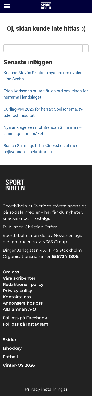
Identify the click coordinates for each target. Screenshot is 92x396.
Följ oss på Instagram (25, 324)
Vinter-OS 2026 (19, 365)
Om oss (11, 272)
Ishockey (12, 348)
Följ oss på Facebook (25, 317)
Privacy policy (17, 290)
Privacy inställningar (46, 389)
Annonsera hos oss (23, 303)
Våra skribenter (19, 278)
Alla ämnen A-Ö (19, 309)
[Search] (86, 48)
